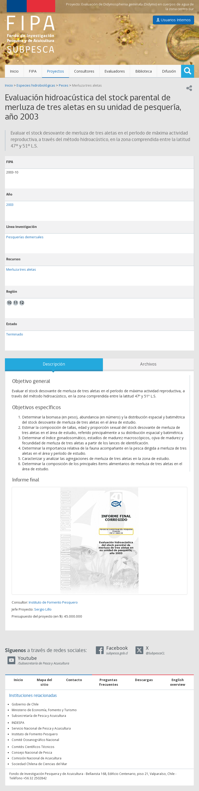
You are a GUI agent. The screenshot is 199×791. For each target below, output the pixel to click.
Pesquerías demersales (25, 237)
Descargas (144, 680)
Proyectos (55, 71)
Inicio (14, 71)
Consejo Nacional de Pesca (32, 752)
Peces (63, 85)
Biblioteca (143, 71)
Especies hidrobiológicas (36, 85)
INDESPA (18, 722)
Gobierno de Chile (25, 704)
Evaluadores (114, 71)
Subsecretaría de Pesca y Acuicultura (39, 715)
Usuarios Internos (173, 19)
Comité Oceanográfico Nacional (35, 740)
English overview (177, 682)
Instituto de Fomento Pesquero (53, 602)
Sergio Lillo (43, 609)
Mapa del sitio (44, 682)
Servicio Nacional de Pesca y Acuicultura (41, 728)
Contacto (74, 680)
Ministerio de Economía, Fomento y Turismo (44, 710)
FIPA (33, 71)
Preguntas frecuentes (108, 682)
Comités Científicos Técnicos (33, 747)
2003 (9, 204)
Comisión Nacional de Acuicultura (36, 758)
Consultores (84, 71)
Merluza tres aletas (87, 85)
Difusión (169, 71)
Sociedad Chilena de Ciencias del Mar (39, 764)
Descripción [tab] (54, 364)
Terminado (14, 334)
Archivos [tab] (148, 364)
